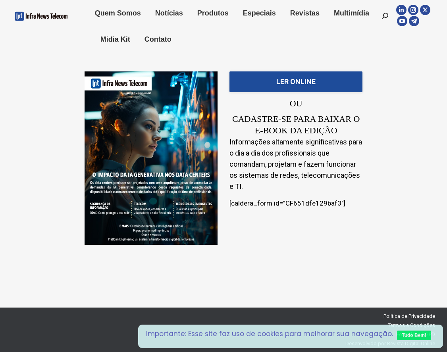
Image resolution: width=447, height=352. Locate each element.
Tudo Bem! (414, 335)
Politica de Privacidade (409, 316)
